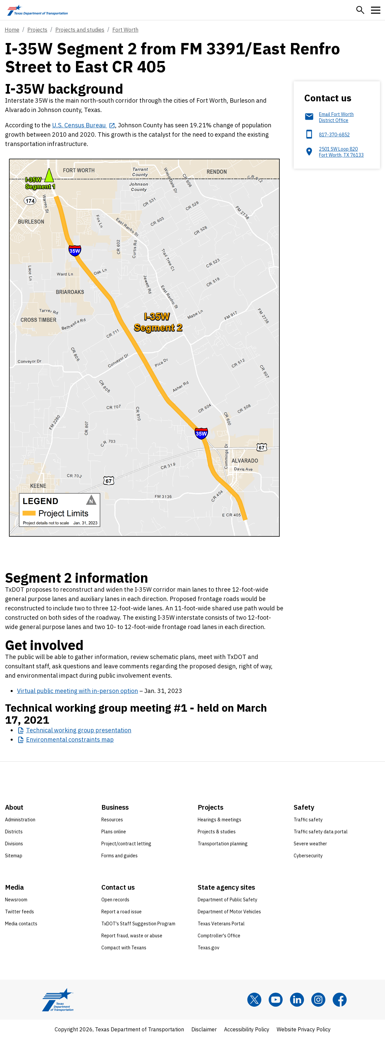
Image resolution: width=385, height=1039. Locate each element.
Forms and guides (119, 856)
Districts (14, 832)
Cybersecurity (308, 856)
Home (12, 29)
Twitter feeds (19, 912)
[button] (360, 10)
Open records (115, 900)
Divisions (14, 844)
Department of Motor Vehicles (229, 912)
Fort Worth (125, 29)
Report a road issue (121, 912)
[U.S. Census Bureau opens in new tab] (83, 125)
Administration (20, 820)
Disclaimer (204, 1029)
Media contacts (21, 924)
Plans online (113, 832)
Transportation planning (223, 844)
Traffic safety (308, 820)
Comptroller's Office (219, 936)
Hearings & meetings (219, 820)
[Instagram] (318, 1000)
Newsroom (16, 900)
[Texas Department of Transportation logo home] (37, 10)
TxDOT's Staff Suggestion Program (138, 924)
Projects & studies (217, 832)
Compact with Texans (123, 948)
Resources (112, 820)
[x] (254, 1000)
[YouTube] (276, 1000)
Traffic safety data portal (321, 832)
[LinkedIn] (297, 1000)
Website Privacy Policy (304, 1029)
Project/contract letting (126, 844)
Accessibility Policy (246, 1029)
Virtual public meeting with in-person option (77, 691)
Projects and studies (79, 29)
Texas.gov (208, 948)
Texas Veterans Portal (221, 924)
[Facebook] (340, 1000)
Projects (37, 29)
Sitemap (13, 856)
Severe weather (310, 844)
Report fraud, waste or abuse (131, 936)
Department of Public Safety (227, 900)
